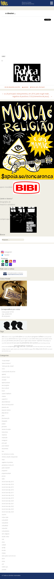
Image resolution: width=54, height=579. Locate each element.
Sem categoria (5, 534)
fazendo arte (5, 407)
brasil (3, 391)
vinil (3, 564)
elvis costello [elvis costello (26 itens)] (29, 338)
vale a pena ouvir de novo (9, 556)
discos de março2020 (7, 404)
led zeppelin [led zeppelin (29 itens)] (21, 340)
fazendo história (6, 410)
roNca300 (4, 528)
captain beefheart (6, 393)
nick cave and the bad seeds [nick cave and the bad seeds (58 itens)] (11, 343)
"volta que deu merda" (8, 366)
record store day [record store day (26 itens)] (36, 346)
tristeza (4, 553)
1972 (3, 369)
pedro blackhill (6, 468)
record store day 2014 (8, 484)
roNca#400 (5, 520)
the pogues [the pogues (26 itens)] (30, 349)
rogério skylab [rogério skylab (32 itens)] (13, 349)
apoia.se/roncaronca (28, 4)
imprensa (4, 435)
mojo (3, 459)
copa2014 (4, 399)
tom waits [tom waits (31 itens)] (50, 349)
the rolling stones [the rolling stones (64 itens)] (38, 349)
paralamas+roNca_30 (8, 465)
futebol (3, 424)
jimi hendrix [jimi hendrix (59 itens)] (10, 340)
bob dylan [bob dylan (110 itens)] (19, 336)
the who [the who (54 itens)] (45, 349)
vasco (3, 558)
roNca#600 (5, 525)
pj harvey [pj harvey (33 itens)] (48, 343)
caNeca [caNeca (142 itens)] (40, 336)
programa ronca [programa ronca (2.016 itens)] (23, 346)
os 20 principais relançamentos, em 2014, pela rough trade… (26, 94)
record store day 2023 (8, 509)
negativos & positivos (7, 462)
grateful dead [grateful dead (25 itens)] (41, 338)
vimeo (3, 561)
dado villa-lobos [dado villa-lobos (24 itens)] (5, 338)
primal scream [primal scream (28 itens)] (5, 346)
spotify (3, 547)
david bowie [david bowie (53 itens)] (12, 338)
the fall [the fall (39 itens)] (26, 349)
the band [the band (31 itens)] (22, 349)
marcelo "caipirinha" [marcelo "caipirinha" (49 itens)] (37, 340)
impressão (4, 437)
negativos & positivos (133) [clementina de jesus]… (32, 96)
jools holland (5, 446)
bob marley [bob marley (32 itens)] (25, 336)
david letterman (6, 402)
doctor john (34, 87)
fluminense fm (5, 418)
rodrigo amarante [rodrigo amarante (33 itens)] (6, 349)
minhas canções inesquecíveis (10, 457)
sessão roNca (5, 536)
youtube (25, 87)
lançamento (5, 448)
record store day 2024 (8, 512)
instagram (4, 440)
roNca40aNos (5, 531)
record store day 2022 (8, 506)
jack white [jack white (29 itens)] (4, 340)
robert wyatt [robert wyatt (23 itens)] (48, 346)
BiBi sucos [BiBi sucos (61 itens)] (4, 336)
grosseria (4, 426)
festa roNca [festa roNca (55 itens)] (35, 338)
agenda (4, 374)
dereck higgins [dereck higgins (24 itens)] (19, 338)
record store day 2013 (8, 481)
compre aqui (5, 219)
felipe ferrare (5, 413)
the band (41, 87)
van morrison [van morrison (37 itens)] (5, 351)
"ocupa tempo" (6, 360)
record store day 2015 (8, 487)
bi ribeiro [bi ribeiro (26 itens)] (10, 336)
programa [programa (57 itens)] (11, 346)
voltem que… (5, 567)
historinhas (5, 432)
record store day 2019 (8, 498)
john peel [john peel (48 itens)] (16, 340)
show (3, 542)
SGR (3, 539)
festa (3, 415)
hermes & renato (6, 429)
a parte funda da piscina (8, 371)
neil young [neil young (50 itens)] (46, 340)
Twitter (5, 255)
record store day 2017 (8, 492)
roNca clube (5, 517)
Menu (51, 3)
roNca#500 (5, 523)
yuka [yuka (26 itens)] (10, 351)
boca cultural (5, 388)
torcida (4, 550)
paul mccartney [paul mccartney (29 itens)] (41, 343)
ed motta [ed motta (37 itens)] (24, 338)
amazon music (6, 377)
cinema (4, 396)
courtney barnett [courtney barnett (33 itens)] (47, 336)
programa (4, 470)
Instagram (6, 252)
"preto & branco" (6, 363)
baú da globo (5, 385)
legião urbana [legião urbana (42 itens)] (28, 340)
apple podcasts (6, 382)
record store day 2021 (8, 503)
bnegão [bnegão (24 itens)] (13, 336)
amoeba (4, 380)
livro (3, 451)
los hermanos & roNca (8, 454)
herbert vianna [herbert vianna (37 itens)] (48, 338)
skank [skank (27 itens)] (18, 349)
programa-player (6, 473)
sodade (4, 545)
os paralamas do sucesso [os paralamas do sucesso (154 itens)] (28, 343)
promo (3, 476)
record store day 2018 (8, 495)
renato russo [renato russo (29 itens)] (43, 346)
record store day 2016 (8, 490)
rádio (3, 479)
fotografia (4, 421)
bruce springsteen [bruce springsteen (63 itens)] (33, 336)
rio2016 (4, 514)
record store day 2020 (8, 501)
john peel (4, 443)
